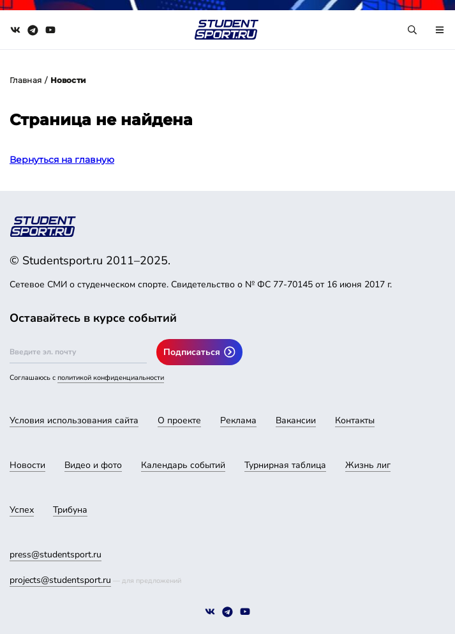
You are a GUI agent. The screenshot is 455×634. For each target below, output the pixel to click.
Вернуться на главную (62, 159)
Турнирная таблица (285, 465)
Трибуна (70, 510)
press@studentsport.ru (55, 554)
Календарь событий (183, 465)
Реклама (238, 420)
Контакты (355, 420)
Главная (25, 80)
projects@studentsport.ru (60, 580)
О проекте (179, 420)
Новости (27, 465)
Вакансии (296, 420)
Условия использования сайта (74, 420)
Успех (22, 510)
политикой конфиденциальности (110, 377)
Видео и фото (93, 465)
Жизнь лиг (368, 465)
